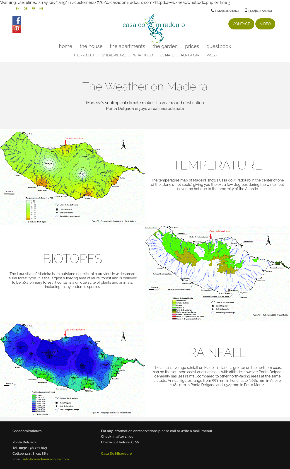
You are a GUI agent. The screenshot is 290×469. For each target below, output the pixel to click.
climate (167, 55)
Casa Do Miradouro (116, 454)
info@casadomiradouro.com (46, 459)
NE (41, 8)
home (65, 46)
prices (192, 46)
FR (33, 8)
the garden (165, 46)
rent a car (190, 55)
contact (241, 24)
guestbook (218, 46)
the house (91, 46)
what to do (143, 55)
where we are (113, 55)
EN (17, 8)
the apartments (127, 46)
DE (25, 8)
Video (265, 24)
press (212, 55)
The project (84, 55)
